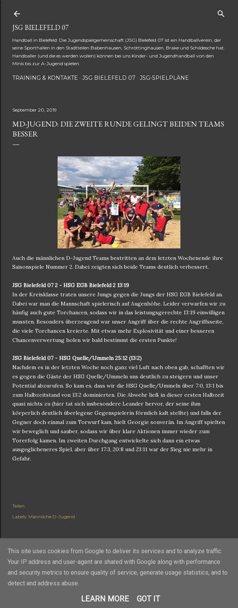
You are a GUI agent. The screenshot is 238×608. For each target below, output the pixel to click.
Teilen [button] (18, 506)
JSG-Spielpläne (164, 77)
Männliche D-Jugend (51, 516)
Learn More (105, 598)
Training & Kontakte (45, 77)
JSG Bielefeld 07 (40, 27)
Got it (148, 598)
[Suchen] (221, 12)
